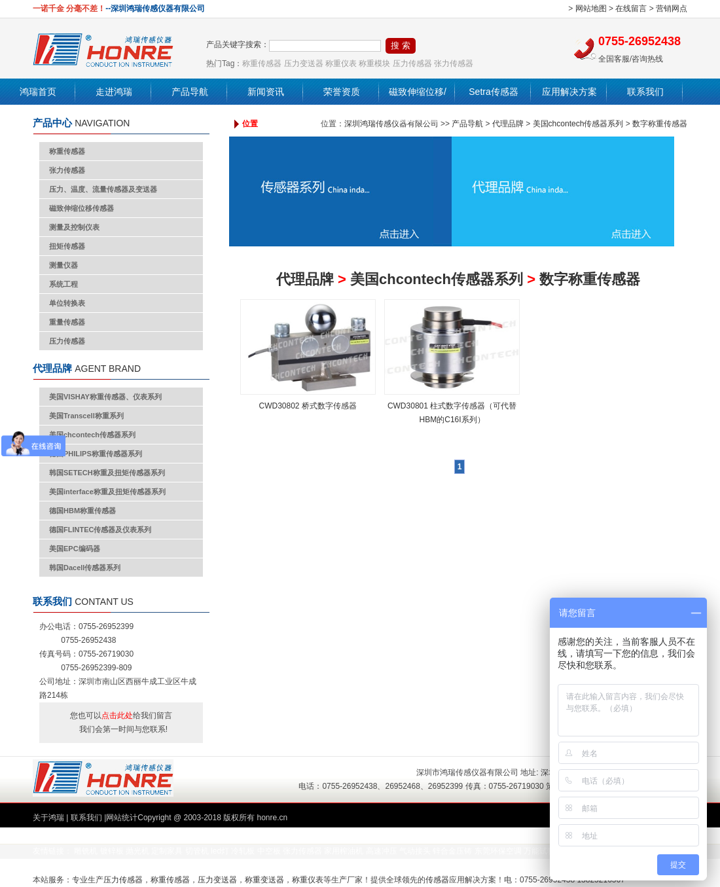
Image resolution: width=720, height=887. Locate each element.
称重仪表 (341, 63)
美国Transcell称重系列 (86, 416)
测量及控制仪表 (74, 227)
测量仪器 (63, 265)
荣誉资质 (341, 91)
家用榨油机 (343, 851)
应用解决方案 (569, 91)
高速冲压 (381, 851)
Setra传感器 (493, 91)
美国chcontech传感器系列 (92, 435)
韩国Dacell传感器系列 (84, 567)
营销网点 (671, 8)
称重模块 (374, 63)
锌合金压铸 (452, 851)
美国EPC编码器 (74, 548)
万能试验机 (543, 851)
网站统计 (121, 817)
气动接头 (415, 851)
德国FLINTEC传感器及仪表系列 (100, 530)
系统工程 (63, 284)
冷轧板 (243, 851)
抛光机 (137, 851)
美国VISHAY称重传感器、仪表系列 (105, 397)
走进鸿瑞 (114, 91)
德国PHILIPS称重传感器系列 (95, 454)
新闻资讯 (265, 91)
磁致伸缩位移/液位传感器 (417, 104)
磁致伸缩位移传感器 (81, 208)
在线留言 (631, 8)
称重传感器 (261, 63)
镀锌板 (112, 851)
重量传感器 (67, 322)
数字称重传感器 (659, 123)
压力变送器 (303, 63)
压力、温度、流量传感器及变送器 (103, 189)
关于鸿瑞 (48, 817)
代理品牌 (508, 123)
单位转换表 (67, 303)
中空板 (269, 851)
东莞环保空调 (498, 851)
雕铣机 (86, 851)
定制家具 (167, 851)
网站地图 (591, 8)
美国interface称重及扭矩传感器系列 (107, 492)
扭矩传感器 (67, 246)
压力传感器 (412, 63)
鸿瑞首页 (38, 91)
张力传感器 (453, 63)
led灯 (220, 851)
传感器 (437, 879)
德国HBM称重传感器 (82, 511)
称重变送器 (264, 879)
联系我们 (645, 91)
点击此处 (117, 715)
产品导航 (189, 91)
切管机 (197, 851)
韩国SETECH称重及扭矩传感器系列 (107, 473)
